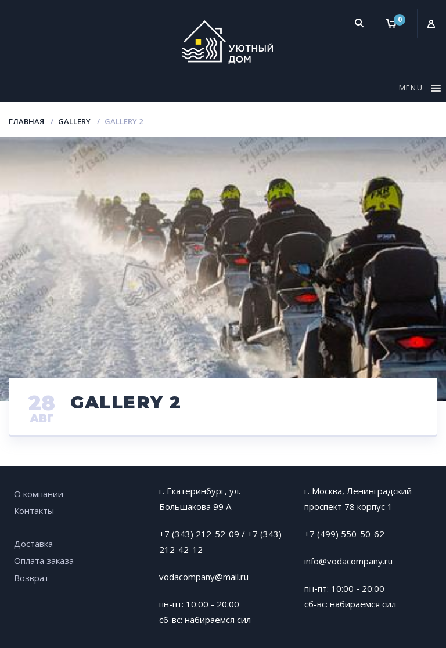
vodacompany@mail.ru (204, 576)
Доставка (33, 543)
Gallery (74, 121)
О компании (38, 493)
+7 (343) (264, 534)
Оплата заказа (44, 560)
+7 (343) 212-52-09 (199, 534)
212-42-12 (181, 549)
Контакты (34, 510)
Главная (26, 121)
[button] (412, 90)
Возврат (31, 578)
